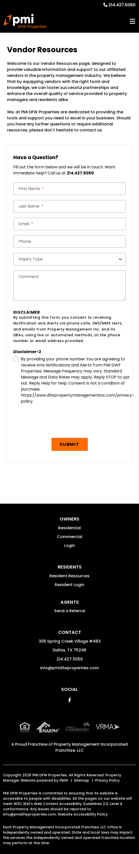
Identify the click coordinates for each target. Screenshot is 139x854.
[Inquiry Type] (69, 259)
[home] (25, 21)
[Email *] (69, 224)
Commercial (69, 537)
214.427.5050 (121, 5)
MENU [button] (132, 21)
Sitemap (81, 780)
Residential (69, 528)
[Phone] (69, 241)
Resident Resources (69, 576)
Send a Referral (69, 611)
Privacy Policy (107, 780)
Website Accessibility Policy (83, 814)
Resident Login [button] (69, 585)
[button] (69, 700)
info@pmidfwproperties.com (69, 668)
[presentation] (51, 423)
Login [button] (69, 545)
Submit (69, 444)
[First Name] (69, 188)
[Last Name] (69, 206)
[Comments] (69, 285)
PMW (63, 780)
